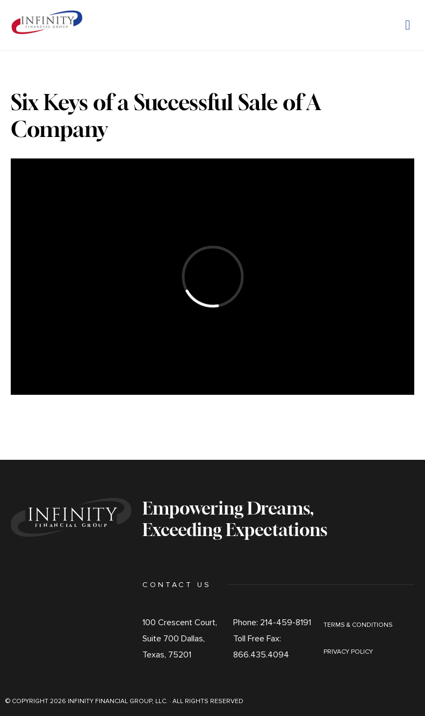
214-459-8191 (285, 622)
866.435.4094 (261, 654)
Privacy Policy (348, 652)
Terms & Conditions (358, 625)
